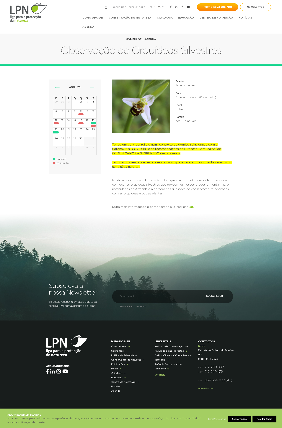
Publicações (137, 7)
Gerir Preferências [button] (217, 419)
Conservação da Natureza (126, 359)
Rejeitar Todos (239, 419)
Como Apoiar (119, 346)
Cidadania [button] (165, 17)
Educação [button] (186, 17)
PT (159, 7)
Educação (117, 377)
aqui (192, 206)
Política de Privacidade (124, 355)
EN (162, 7)
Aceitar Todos (264, 419)
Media (151, 7)
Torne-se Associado (217, 7)
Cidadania (116, 373)
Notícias (245, 17)
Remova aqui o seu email (133, 306)
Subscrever (212, 296)
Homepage (133, 39)
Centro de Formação (216, 17)
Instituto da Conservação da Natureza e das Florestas (171, 348)
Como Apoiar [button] (93, 17)
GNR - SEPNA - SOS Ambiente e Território (173, 357)
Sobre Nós (119, 7)
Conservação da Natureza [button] (130, 17)
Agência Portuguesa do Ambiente (168, 366)
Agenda (88, 27)
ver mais (160, 374)
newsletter (255, 7)
